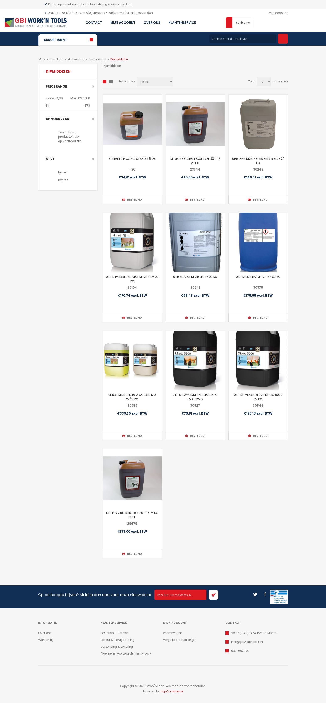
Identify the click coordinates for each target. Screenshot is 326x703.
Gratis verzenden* (61, 13)
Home (40, 59)
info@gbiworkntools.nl (247, 642)
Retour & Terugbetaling (118, 640)
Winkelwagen (172, 633)
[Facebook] (265, 594)
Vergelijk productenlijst (179, 640)
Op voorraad (57, 119)
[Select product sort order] (155, 81)
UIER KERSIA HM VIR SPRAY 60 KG (258, 277)
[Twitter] (255, 594)
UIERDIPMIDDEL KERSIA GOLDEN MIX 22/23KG (132, 397)
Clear (93, 86)
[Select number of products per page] (264, 81)
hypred (63, 180)
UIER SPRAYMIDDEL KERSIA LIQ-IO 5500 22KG (195, 397)
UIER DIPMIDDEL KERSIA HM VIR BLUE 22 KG (258, 161)
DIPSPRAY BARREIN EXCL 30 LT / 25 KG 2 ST (132, 515)
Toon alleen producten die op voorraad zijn (69, 136)
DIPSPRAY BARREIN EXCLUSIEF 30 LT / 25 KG (195, 161)
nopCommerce (172, 691)
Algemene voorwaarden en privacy (126, 653)
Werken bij (45, 640)
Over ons (44, 633)
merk (50, 159)
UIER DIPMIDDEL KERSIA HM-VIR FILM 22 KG (132, 279)
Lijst (111, 81)
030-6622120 (240, 651)
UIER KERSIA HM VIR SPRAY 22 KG (195, 277)
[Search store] (242, 38)
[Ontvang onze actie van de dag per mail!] (180, 595)
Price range (56, 86)
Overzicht (104, 81)
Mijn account (278, 13)
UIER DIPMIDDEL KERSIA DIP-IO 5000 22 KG (258, 397)
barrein (63, 172)
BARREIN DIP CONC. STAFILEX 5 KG (132, 159)
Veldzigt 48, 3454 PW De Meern (254, 633)
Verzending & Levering (117, 647)
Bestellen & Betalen (115, 633)
